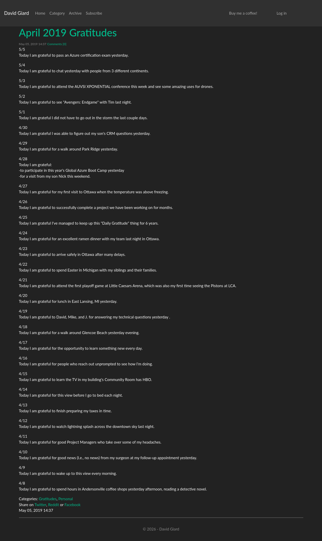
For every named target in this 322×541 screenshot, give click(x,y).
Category (57, 13)
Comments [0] (56, 44)
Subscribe (94, 13)
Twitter (40, 504)
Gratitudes (47, 498)
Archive (75, 13)
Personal (65, 498)
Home (40, 13)
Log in (282, 13)
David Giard (16, 13)
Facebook (73, 504)
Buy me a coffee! (243, 13)
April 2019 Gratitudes (68, 32)
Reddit (53, 504)
